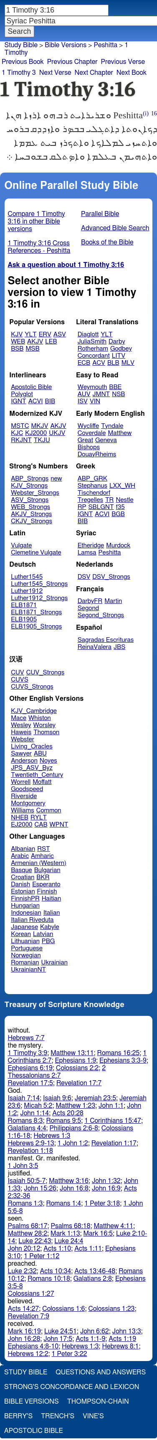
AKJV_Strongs (31, 514)
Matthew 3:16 (69, 1181)
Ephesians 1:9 (75, 1060)
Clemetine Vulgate (36, 553)
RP (82, 507)
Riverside (24, 796)
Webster (22, 739)
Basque (21, 870)
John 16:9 (106, 1188)
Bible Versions (65, 45)
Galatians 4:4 (27, 1128)
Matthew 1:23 (76, 1105)
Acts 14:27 (23, 1308)
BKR (42, 877)
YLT (30, 334)
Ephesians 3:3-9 (123, 1060)
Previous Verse (123, 62)
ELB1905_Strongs (36, 626)
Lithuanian (25, 941)
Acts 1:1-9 (90, 1339)
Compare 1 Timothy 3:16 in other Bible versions (36, 221)
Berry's (18, 1416)
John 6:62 (94, 1331)
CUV (17, 672)
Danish (20, 884)
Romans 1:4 (63, 1203)
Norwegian (26, 955)
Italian (51, 913)
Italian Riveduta (32, 920)
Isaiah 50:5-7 (27, 1181)
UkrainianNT (28, 970)
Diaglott (88, 334)
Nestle (124, 500)
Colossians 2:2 (77, 1068)
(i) (146, 113)
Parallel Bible (100, 214)
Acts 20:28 (68, 1113)
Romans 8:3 (25, 1120)
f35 (120, 507)
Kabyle (49, 927)
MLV (128, 363)
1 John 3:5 (23, 1166)
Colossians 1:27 (31, 1293)
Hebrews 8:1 (120, 1346)
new (56, 479)
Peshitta (105, 45)
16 (154, 113)
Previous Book (23, 62)
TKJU (42, 440)
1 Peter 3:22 (69, 1354)
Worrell (20, 782)
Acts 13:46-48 (94, 1271)
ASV (59, 334)
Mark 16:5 (98, 1233)
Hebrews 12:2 (28, 1354)
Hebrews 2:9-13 (31, 1143)
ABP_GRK (92, 479)
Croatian (22, 877)
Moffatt (42, 782)
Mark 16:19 (24, 1331)
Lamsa (87, 553)
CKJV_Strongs (31, 521)
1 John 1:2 (73, 1143)
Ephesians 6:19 (30, 1068)
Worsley (44, 725)
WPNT (59, 825)
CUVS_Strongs (32, 687)
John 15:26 (40, 1188)
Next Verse (55, 72)
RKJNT (21, 440)
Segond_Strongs (101, 615)
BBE (115, 387)
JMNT (101, 394)
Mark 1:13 (65, 1233)
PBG (48, 941)
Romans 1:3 (25, 1203)
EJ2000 (21, 825)
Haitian (51, 899)
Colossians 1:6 (63, 1308)
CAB (41, 825)
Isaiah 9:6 (57, 1098)
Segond (88, 608)
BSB (17, 349)
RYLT (38, 817)
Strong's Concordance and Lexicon (71, 1387)
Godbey (121, 349)
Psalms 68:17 (28, 1226)
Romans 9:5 (63, 1120)
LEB (51, 341)
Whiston (39, 718)
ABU (40, 754)
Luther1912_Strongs (39, 598)
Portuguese (27, 948)
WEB (18, 341)
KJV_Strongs (29, 486)
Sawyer (21, 754)
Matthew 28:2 (28, 1233)
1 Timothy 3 (19, 72)
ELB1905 (24, 619)
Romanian (25, 962)
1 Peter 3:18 (102, 1203)
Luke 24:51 (60, 1331)
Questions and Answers (101, 1372)
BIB (50, 401)
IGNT (18, 401)
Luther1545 (27, 577)
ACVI (35, 401)
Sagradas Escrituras (106, 640)
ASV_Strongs (29, 500)
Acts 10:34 (55, 1271)
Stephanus (92, 486)
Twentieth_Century (37, 775)
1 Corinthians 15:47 (112, 1120)
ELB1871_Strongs (36, 612)
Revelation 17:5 (30, 1083)
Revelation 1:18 (30, 1150)
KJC (17, 433)
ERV (45, 334)
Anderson (24, 761)
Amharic (42, 856)
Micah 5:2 (38, 1105)
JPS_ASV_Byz (32, 768)
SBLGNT (101, 507)
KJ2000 (36, 433)
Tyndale (112, 426)
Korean (21, 934)
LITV (118, 356)
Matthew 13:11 (72, 1053)
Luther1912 (27, 591)
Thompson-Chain (98, 1401)
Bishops (89, 447)
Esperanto (46, 884)
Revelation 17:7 (78, 1083)
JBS (119, 647)
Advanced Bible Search (115, 228)
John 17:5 (57, 1339)
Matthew (120, 433)
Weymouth (92, 387)
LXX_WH (122, 486)
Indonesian (26, 913)
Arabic (20, 856)
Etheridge (91, 545)
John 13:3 (126, 1331)
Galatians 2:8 (92, 1278)
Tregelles (90, 500)
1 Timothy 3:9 (28, 1053)
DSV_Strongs (111, 577)
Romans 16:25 (118, 1053)
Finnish (47, 891)
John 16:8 (74, 1188)
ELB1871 (24, 605)
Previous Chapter (72, 62)
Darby (117, 341)
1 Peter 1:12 (41, 1256)
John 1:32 (106, 1181)
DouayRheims (97, 454)
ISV (83, 401)
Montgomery (28, 803)
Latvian (43, 934)
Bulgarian (47, 870)
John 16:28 (24, 1339)
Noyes (48, 761)
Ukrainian (54, 962)
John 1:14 (34, 1113)
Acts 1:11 (88, 1248)
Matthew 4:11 (114, 1226)
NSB (118, 394)
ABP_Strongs (29, 479)
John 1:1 (111, 1105)
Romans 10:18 (49, 1278)
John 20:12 (24, 1248)
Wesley (21, 725)
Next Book (131, 72)
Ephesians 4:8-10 (33, 1346)
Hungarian (25, 906)
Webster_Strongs (35, 493)
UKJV (57, 433)
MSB (32, 349)
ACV (98, 363)
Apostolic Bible (33, 1430)
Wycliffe (88, 426)
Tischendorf (94, 493)
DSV (84, 577)
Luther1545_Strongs (39, 584)
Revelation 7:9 (28, 1316)
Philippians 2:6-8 (74, 1128)
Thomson (46, 732)
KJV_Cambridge (34, 711)
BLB (113, 363)
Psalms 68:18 (71, 1226)
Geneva (106, 440)
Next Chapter (94, 72)
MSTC (20, 426)
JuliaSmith (92, 341)
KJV (17, 334)
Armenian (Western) (38, 863)
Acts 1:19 (122, 1339)
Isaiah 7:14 (24, 1098)
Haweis (21, 732)
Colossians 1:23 (111, 1308)
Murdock (118, 545)
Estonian (23, 891)
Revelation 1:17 (114, 1143)
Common (48, 810)
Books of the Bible (107, 242)
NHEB (19, 817)
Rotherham (93, 349)
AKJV (35, 341)
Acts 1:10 (57, 1248)
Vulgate (21, 545)
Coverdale (92, 433)
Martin (113, 601)
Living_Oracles (32, 746)
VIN (95, 401)
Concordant (94, 356)
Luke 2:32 (22, 1271)
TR (109, 500)
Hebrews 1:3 (51, 1135)
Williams (22, 810)
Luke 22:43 (34, 1241)
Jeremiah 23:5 (95, 1098)
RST (43, 849)
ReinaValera (94, 647)
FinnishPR (25, 899)
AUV (84, 394)
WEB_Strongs (30, 507)
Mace (18, 718)
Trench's (57, 1416)
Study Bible (21, 45)
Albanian (23, 849)
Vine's (93, 1416)
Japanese (24, 927)
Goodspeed (27, 789)
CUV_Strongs (45, 672)
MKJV (39, 426)
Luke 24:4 (68, 1241)
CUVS (19, 680)
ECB (84, 363)
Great (85, 440)
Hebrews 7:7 (26, 1038)
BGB (118, 514)
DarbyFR (90, 601)
